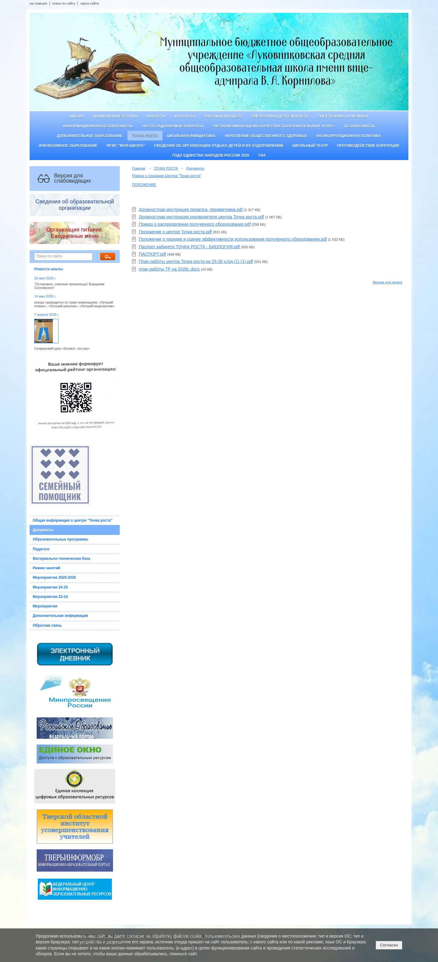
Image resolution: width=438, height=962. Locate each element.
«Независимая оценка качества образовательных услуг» (274, 126)
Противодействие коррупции (368, 146)
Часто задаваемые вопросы (172, 126)
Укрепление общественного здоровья (265, 136)
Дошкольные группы (115, 116)
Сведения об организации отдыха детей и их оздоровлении (218, 146)
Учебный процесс (223, 116)
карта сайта (89, 3)
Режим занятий (46, 568)
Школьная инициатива (191, 136)
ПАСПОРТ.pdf (152, 254)
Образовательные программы (60, 539)
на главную (38, 3)
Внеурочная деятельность (280, 116)
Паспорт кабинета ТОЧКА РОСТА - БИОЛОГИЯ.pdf (189, 246)
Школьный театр (310, 146)
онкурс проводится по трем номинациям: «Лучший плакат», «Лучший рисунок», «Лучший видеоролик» (74, 304)
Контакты (184, 116)
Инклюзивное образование (68, 146)
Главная (138, 168)
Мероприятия (45, 606)
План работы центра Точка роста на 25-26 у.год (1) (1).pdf (196, 261)
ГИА (262, 155)
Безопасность (359, 126)
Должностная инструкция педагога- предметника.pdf (191, 209)
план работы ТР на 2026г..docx (169, 269)
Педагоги (41, 549)
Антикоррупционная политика (348, 136)
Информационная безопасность (98, 126)
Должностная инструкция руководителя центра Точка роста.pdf (201, 216)
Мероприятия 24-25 (50, 587)
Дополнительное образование (89, 136)
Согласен (389, 945)
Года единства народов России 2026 (210, 155)
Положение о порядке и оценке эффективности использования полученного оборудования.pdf (233, 239)
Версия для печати (387, 282)
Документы (43, 530)
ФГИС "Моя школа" (126, 146)
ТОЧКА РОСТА (145, 136)
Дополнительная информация (60, 616)
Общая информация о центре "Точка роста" (72, 520)
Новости (156, 116)
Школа (77, 116)
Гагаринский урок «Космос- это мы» (62, 348)
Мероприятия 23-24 (50, 597)
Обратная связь (47, 625)
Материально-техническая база (61, 558)
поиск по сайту (63, 3)
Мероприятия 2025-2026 (54, 577)
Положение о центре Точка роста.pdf (175, 231)
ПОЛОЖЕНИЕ (144, 185)
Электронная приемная (343, 116)
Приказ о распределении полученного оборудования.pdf (194, 224)
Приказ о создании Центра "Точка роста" (166, 176)
